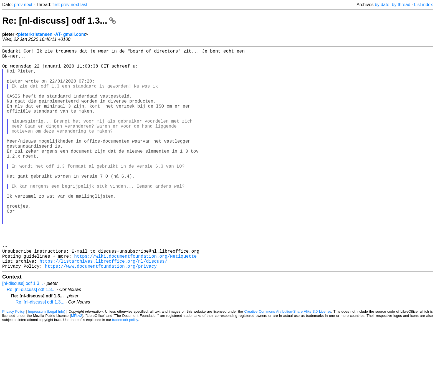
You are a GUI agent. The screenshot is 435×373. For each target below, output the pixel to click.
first (56, 4)
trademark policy (125, 369)
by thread (401, 4)
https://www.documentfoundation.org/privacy (101, 315)
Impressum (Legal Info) (46, 360)
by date (382, 4)
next (28, 4)
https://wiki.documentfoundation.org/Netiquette (135, 303)
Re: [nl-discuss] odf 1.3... (59, 21)
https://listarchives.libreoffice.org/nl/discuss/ (103, 309)
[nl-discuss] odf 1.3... (22, 332)
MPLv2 (76, 364)
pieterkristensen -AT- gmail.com (51, 34)
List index (423, 4)
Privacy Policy (13, 360)
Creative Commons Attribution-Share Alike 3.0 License (287, 360)
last (83, 4)
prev (18, 4)
